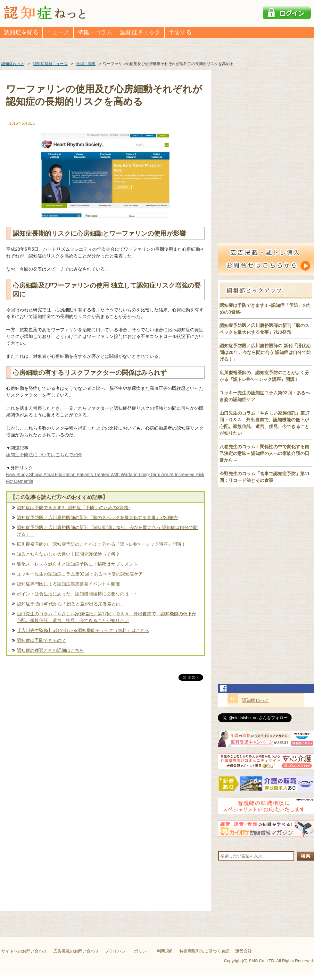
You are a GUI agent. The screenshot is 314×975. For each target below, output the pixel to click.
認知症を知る (21, 32)
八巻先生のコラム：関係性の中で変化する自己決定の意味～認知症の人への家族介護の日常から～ (264, 453)
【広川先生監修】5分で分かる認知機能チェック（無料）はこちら (83, 630)
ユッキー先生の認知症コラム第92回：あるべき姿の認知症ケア (80, 573)
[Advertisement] (105, 749)
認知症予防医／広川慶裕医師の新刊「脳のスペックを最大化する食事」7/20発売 (97, 517)
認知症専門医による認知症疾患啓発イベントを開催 (68, 583)
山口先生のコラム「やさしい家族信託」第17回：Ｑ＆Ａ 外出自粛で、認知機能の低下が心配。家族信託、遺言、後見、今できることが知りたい (106, 617)
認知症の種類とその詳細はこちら (50, 650)
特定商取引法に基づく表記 (204, 951)
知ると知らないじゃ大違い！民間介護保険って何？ (68, 554)
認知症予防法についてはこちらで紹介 (44, 454)
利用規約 (165, 951)
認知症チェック (140, 32)
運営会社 (243, 951)
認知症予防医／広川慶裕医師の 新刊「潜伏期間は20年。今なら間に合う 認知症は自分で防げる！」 (265, 352)
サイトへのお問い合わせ (24, 951)
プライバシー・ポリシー (128, 951)
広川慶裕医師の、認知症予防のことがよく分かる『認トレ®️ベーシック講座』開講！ (101, 544)
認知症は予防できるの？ (41, 640)
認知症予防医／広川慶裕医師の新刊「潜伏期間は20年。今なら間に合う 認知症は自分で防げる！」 (107, 531)
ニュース (58, 32)
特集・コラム (95, 32)
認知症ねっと (255, 700)
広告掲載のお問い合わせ (76, 951)
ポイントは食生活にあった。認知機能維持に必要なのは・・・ (79, 593)
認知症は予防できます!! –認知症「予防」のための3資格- (73, 507)
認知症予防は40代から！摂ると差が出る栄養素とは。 (71, 603)
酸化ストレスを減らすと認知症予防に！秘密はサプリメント (77, 564)
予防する (180, 32)
